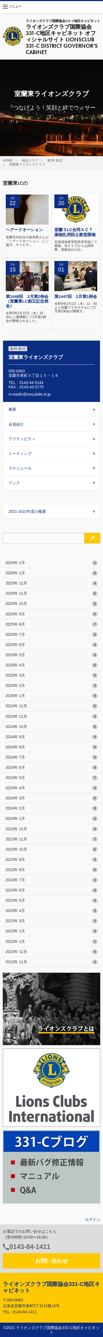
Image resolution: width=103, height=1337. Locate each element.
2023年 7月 (51, 880)
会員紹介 (16, 424)
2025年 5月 (51, 655)
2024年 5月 (51, 777)
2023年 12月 (51, 829)
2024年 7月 (51, 757)
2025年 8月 (51, 624)
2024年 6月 (51, 767)
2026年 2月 (51, 563)
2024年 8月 (51, 747)
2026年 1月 (51, 573)
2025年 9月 (51, 614)
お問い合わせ (51, 1261)
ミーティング (20, 453)
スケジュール (20, 468)
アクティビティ (22, 439)
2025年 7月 (51, 634)
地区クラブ (30, 160)
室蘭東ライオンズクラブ (27, 164)
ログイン (92, 1219)
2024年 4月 (51, 788)
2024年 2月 (51, 808)
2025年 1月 (51, 695)
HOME (8, 160)
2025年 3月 (51, 675)
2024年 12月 (51, 706)
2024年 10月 (51, 726)
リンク (14, 483)
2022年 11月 (51, 962)
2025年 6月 (51, 644)
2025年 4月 (51, 665)
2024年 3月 (51, 798)
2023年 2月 (51, 931)
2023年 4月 (51, 910)
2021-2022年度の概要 (27, 511)
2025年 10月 (51, 603)
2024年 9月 (51, 737)
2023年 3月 (51, 921)
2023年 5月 (51, 900)
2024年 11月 (51, 716)
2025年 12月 (51, 583)
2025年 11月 (51, 593)
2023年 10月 (51, 849)
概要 (12, 409)
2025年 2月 (51, 685)
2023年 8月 (51, 870)
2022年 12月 (51, 951)
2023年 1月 (51, 941)
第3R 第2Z (55, 160)
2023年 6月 (51, 890)
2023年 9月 (51, 859)
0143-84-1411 (29, 1246)
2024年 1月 (51, 818)
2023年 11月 (51, 839)
